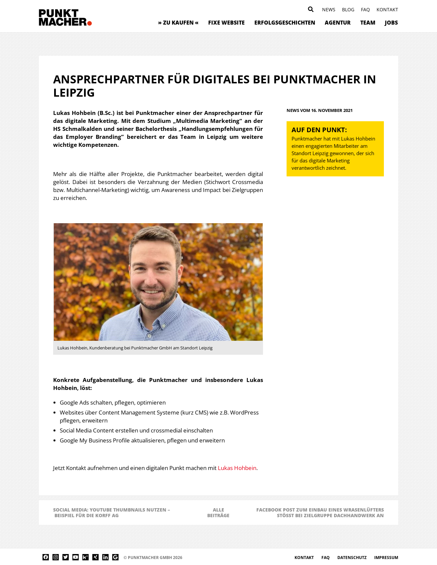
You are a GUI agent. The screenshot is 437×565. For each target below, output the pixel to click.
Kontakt (387, 9)
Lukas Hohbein (237, 468)
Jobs (391, 22)
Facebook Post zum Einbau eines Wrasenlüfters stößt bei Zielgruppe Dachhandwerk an (320, 512)
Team (367, 22)
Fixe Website (226, 22)
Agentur (338, 22)
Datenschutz (352, 557)
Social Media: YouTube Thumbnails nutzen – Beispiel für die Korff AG (111, 512)
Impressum (386, 557)
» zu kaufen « (178, 22)
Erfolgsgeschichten (284, 22)
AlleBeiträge (218, 512)
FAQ (365, 9)
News (328, 9)
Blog (348, 9)
